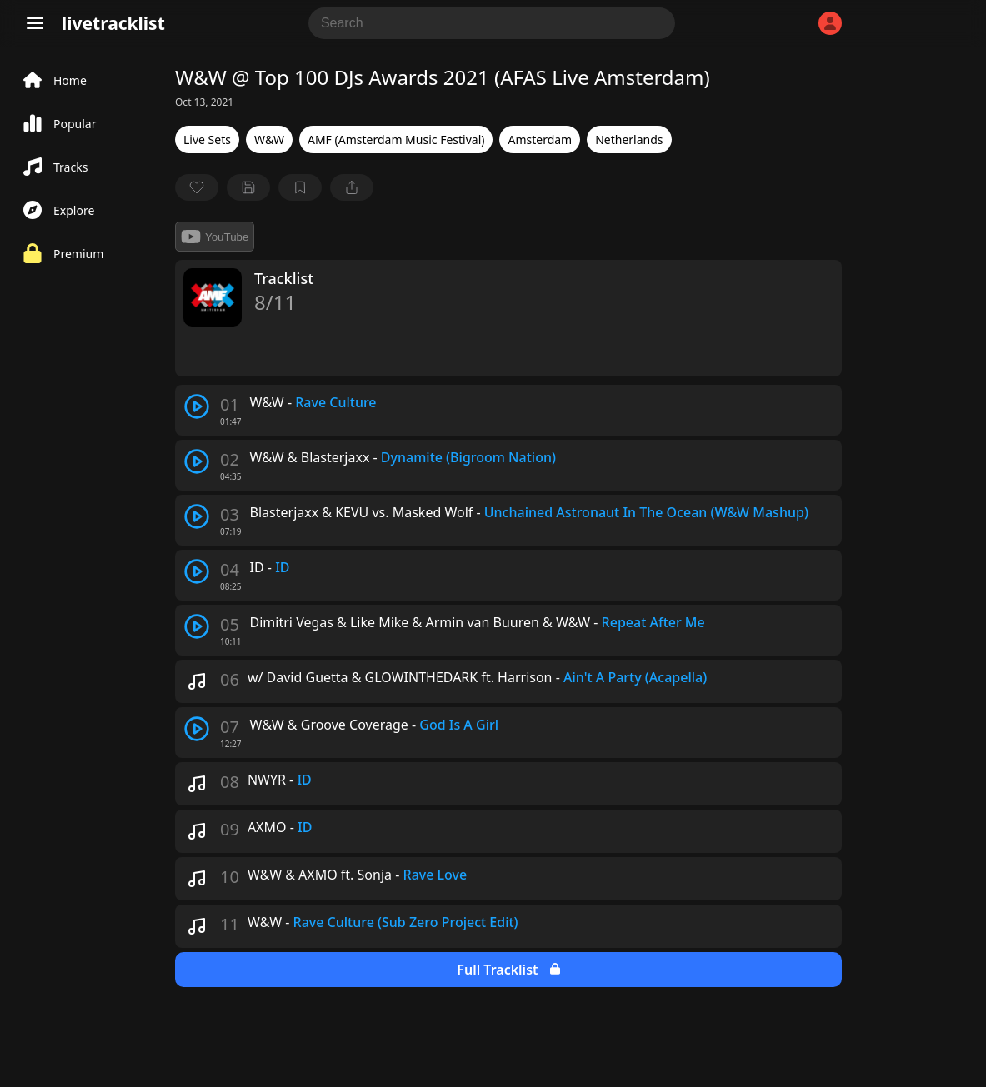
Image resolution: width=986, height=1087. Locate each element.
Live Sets (207, 139)
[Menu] (35, 23)
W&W (269, 139)
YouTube (214, 237)
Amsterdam (540, 139)
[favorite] (196, 187)
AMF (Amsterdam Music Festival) (396, 139)
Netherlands (629, 139)
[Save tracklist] (248, 187)
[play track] (196, 406)
